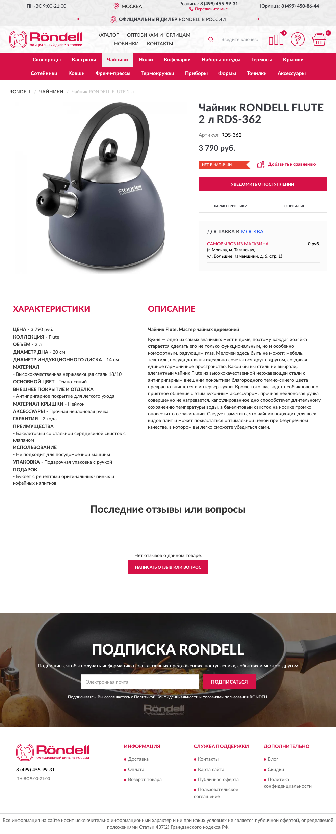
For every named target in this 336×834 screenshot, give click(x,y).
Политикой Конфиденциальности (166, 697)
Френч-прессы (113, 73)
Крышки (293, 59)
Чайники (117, 59)
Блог (273, 759)
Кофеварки (177, 59)
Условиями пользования (226, 697)
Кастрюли (84, 59)
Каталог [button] (108, 35)
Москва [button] (252, 231)
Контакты (160, 43)
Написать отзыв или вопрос (168, 567)
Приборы (196, 73)
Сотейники (44, 73)
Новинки (126, 43)
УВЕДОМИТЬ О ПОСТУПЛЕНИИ (262, 184)
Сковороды (47, 59)
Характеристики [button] (230, 206)
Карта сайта (211, 769)
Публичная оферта (218, 779)
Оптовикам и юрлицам (158, 35)
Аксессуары (292, 73)
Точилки (257, 73)
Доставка (138, 759)
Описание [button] (294, 206)
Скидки (276, 769)
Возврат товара (145, 779)
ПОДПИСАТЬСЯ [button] (229, 682)
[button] (208, 9)
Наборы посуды (221, 59)
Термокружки (157, 73)
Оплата (136, 769)
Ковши (76, 73)
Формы (227, 73)
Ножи (146, 59)
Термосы (261, 59)
